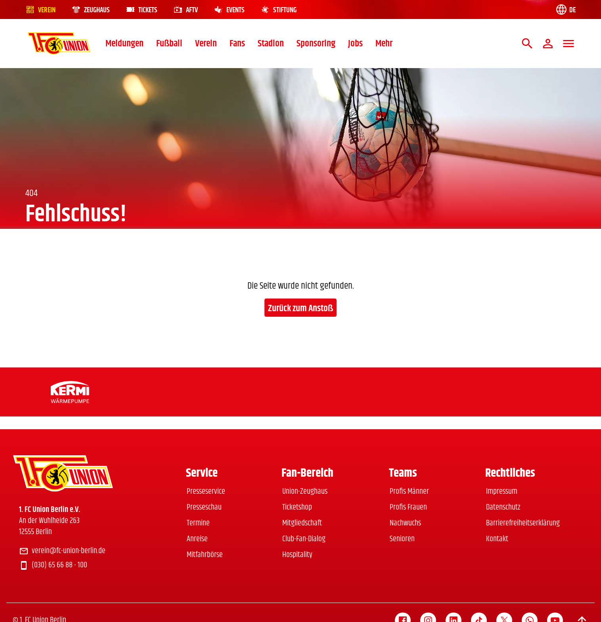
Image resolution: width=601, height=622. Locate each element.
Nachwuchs (405, 523)
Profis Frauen (408, 507)
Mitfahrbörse (205, 555)
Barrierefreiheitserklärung (523, 523)
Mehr (383, 43)
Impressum (501, 491)
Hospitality (297, 555)
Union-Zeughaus (304, 491)
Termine (198, 523)
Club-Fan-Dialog (303, 539)
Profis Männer (409, 491)
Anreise (197, 539)
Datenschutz (503, 507)
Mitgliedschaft (302, 523)
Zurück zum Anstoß (300, 308)
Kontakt (497, 539)
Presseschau (204, 507)
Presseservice (206, 491)
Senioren (402, 539)
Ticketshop (297, 507)
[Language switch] (565, 9)
